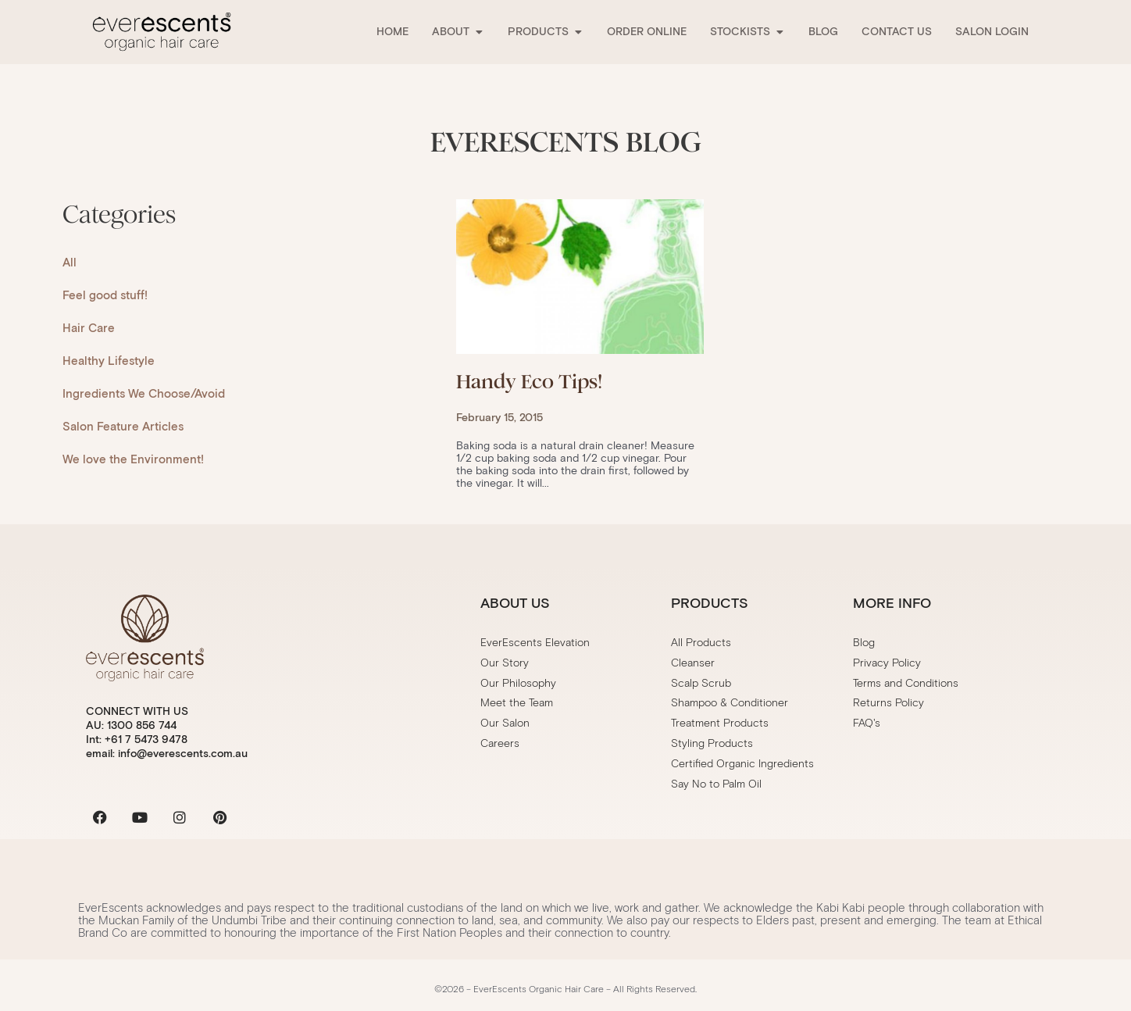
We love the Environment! (133, 459)
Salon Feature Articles (123, 427)
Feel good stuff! (105, 295)
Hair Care (88, 328)
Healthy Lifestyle (108, 361)
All (69, 262)
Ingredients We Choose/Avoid (143, 394)
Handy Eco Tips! (529, 382)
